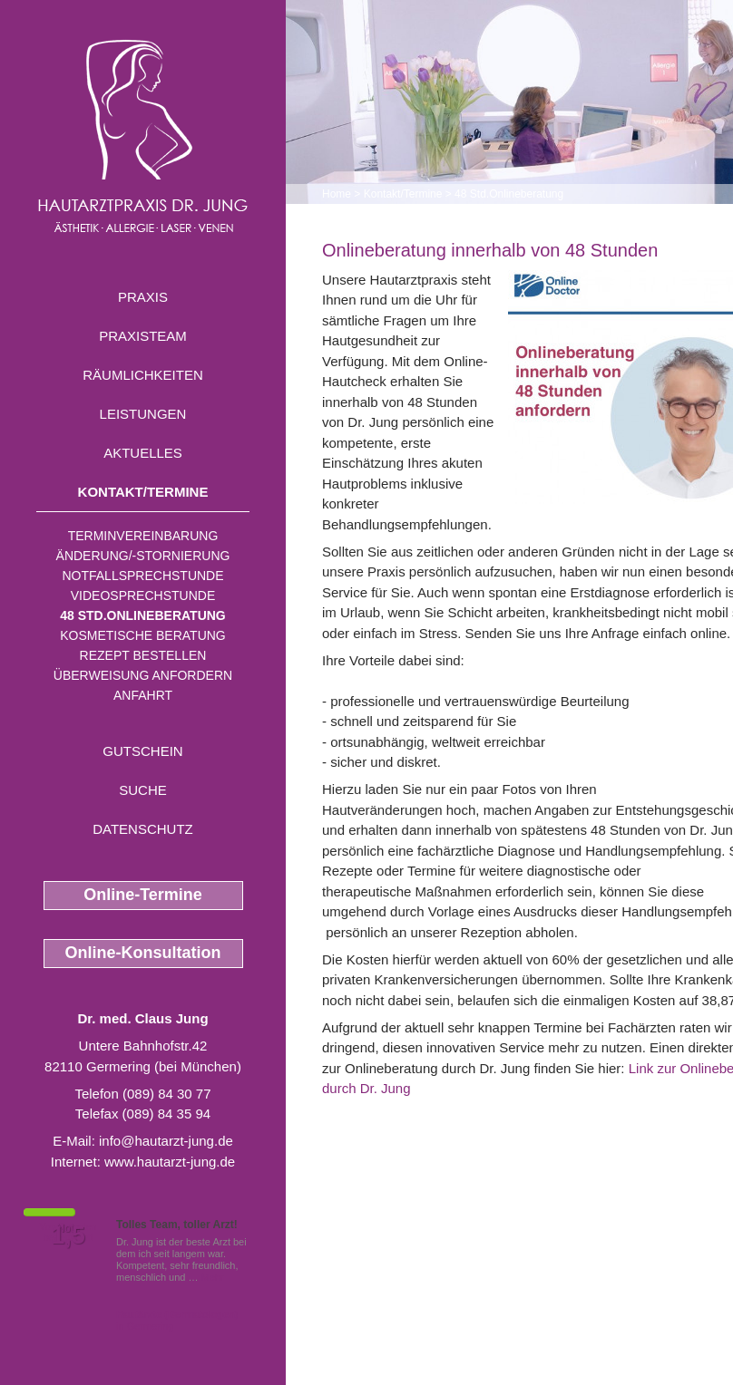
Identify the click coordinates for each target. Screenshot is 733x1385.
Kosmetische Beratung (143, 635)
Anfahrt (142, 695)
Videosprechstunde (143, 595)
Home (336, 194)
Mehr (212, 1277)
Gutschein (142, 751)
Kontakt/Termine (143, 491)
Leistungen (143, 413)
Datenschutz (143, 829)
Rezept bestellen (143, 655)
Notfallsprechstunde (142, 575)
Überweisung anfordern (143, 675)
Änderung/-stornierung (143, 555)
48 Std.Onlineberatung (143, 615)
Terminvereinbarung (143, 535)
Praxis (143, 297)
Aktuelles (142, 452)
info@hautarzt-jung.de (166, 1140)
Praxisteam (143, 336)
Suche (143, 790)
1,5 (68, 1235)
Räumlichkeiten (143, 375)
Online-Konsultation (143, 953)
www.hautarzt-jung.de (169, 1161)
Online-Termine (142, 895)
